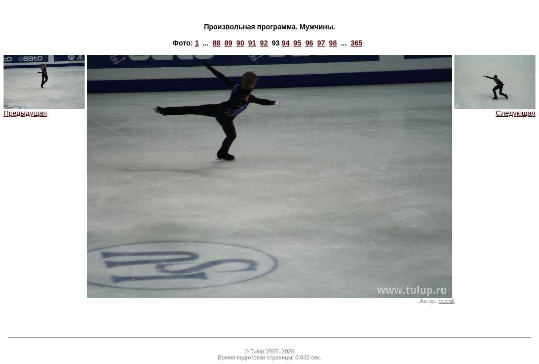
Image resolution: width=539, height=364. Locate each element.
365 (356, 43)
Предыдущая (44, 110)
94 (286, 43)
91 (252, 43)
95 (297, 43)
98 (333, 43)
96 (309, 43)
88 (217, 43)
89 (228, 43)
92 (264, 43)
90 (240, 43)
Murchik (446, 301)
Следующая (494, 110)
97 (321, 43)
